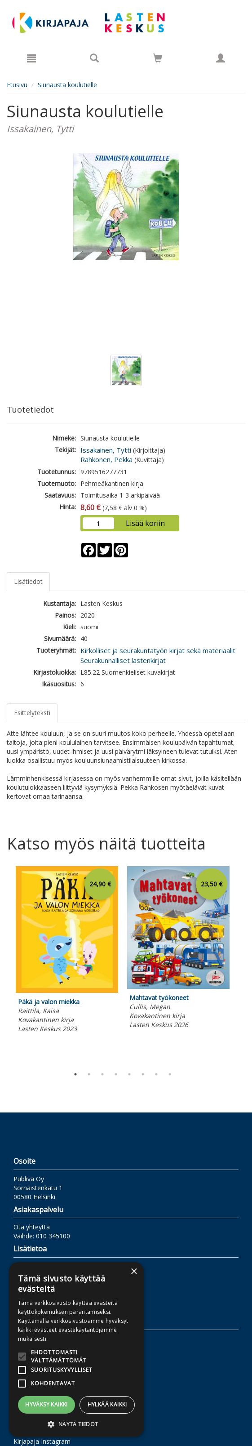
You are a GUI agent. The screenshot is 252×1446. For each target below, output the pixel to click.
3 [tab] (102, 1074)
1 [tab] (75, 1074)
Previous (4, 964)
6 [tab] (142, 1074)
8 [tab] (169, 1074)
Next (240, 964)
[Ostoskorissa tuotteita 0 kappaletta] (158, 59)
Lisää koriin (145, 523)
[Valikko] (31, 58)
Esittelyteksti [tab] (32, 712)
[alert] (76, 1349)
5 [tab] (129, 1074)
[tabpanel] (67, 951)
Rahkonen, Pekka (106, 459)
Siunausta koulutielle (67, 84)
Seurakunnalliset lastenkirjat (123, 660)
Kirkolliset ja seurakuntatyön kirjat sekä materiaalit (157, 650)
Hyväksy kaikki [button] (46, 1404)
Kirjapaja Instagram (42, 1441)
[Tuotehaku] (94, 58)
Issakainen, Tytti (105, 449)
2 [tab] (88, 1074)
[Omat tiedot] (220, 58)
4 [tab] (115, 1074)
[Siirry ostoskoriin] (158, 58)
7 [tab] (156, 1074)
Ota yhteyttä (31, 1227)
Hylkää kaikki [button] (107, 1404)
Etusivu (17, 84)
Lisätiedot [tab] (28, 581)
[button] (76, 1423)
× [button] (133, 1271)
